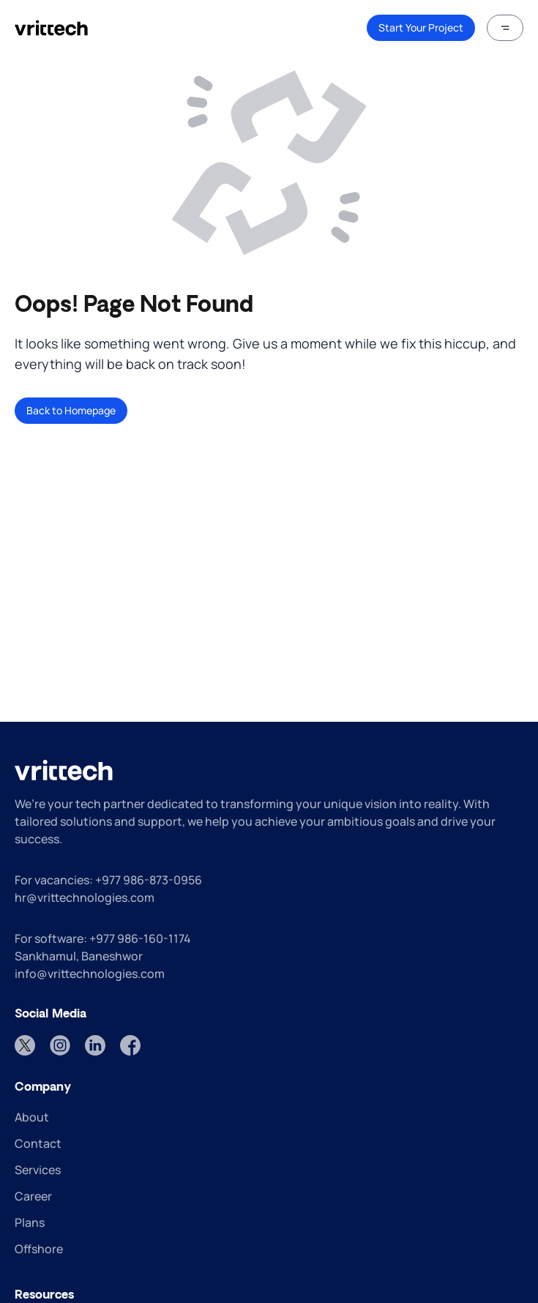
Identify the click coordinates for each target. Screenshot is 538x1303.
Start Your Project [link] (420, 27)
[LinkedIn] (95, 1045)
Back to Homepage (71, 410)
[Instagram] (60, 1045)
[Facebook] (130, 1045)
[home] (51, 28)
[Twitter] (25, 1045)
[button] (505, 28)
